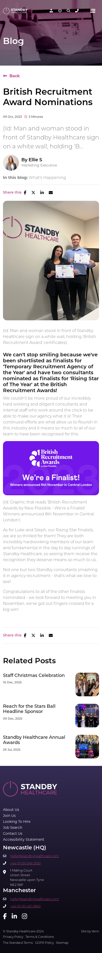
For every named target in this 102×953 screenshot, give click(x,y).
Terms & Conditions (39, 937)
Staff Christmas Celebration (34, 675)
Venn (95, 931)
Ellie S (35, 160)
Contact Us (12, 833)
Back (14, 76)
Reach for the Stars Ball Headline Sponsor (29, 709)
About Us (11, 809)
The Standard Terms (18, 943)
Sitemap (62, 943)
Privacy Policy (13, 937)
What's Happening (47, 178)
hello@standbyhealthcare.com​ (34, 856)
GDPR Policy (44, 943)
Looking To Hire (16, 821)
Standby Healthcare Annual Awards (34, 740)
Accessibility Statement (23, 839)
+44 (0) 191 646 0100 (25, 863)
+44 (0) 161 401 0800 (25, 906)
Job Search (12, 827)
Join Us (9, 815)
